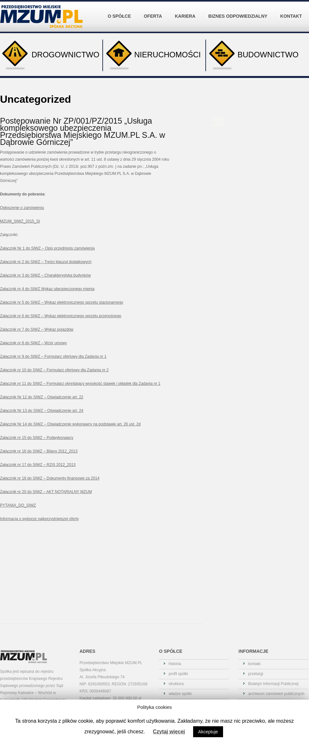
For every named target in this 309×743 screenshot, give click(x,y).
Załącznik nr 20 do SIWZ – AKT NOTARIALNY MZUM (46, 492)
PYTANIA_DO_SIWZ (18, 505)
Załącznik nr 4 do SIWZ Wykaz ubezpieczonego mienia (47, 289)
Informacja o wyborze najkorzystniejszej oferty (39, 519)
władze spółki (180, 693)
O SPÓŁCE (121, 11)
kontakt (254, 664)
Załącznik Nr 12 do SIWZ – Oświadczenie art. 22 (41, 397)
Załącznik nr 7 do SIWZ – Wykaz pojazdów (36, 329)
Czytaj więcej (169, 731)
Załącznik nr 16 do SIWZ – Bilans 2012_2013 (39, 451)
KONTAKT (291, 16)
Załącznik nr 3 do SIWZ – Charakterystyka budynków (45, 275)
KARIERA (186, 11)
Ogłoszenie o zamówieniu (22, 207)
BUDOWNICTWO (252, 55)
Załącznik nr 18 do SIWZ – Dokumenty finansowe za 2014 (49, 478)
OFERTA (154, 11)
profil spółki (178, 674)
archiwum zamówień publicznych (276, 693)
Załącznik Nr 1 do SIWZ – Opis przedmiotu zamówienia (47, 248)
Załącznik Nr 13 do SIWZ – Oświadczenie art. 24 (41, 410)
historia (175, 664)
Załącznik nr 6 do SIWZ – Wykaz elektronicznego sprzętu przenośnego (60, 316)
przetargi (255, 674)
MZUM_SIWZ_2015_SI (20, 221)
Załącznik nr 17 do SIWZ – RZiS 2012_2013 (38, 464)
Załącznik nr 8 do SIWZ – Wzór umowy (33, 343)
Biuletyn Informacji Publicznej (273, 683)
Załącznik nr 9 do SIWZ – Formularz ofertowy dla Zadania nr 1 (53, 356)
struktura (176, 683)
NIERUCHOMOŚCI (152, 55)
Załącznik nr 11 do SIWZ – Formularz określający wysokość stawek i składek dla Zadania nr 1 (80, 383)
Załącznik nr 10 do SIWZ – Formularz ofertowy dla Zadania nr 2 (54, 370)
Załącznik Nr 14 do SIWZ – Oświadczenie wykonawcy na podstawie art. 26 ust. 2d (70, 424)
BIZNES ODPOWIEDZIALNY (239, 11)
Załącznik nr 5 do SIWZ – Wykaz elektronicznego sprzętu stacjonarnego (61, 302)
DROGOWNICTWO (49, 55)
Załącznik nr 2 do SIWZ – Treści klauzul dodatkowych (45, 262)
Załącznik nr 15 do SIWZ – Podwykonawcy (36, 437)
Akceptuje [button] (208, 731)
